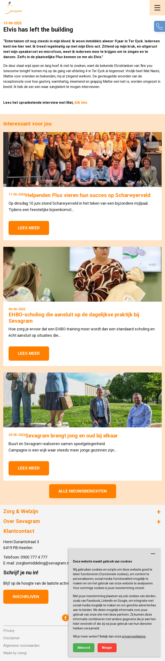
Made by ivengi (15, 653)
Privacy (9, 631)
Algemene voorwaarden (21, 645)
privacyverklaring (133, 636)
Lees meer (29, 227)
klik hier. (81, 102)
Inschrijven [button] (26, 596)
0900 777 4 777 (34, 557)
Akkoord (83, 647)
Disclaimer (11, 638)
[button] (157, 7)
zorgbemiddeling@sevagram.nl (43, 563)
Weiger (107, 647)
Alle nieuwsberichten (83, 491)
